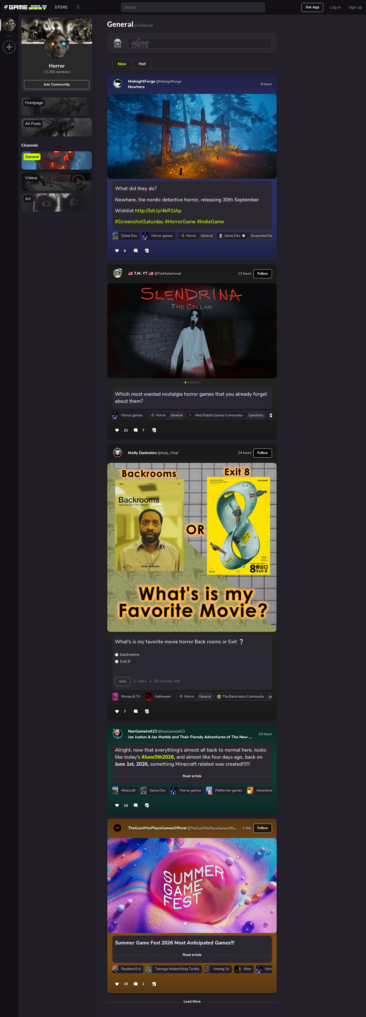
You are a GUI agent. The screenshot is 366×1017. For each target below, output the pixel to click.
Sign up (355, 7)
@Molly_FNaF (168, 453)
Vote (122, 681)
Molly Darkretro (142, 453)
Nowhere (136, 86)
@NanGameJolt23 (171, 731)
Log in (335, 7)
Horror (57, 66)
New (122, 64)
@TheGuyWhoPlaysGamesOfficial (212, 828)
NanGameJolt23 (142, 731)
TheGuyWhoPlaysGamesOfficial (157, 828)
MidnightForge (141, 81)
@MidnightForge (168, 81)
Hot (142, 64)
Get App (312, 7)
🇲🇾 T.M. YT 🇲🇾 (141, 273)
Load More (192, 1001)
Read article (192, 776)
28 (126, 984)
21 (126, 430)
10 (126, 805)
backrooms (129, 654)
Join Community (57, 84)
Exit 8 (125, 661)
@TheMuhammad (167, 273)
